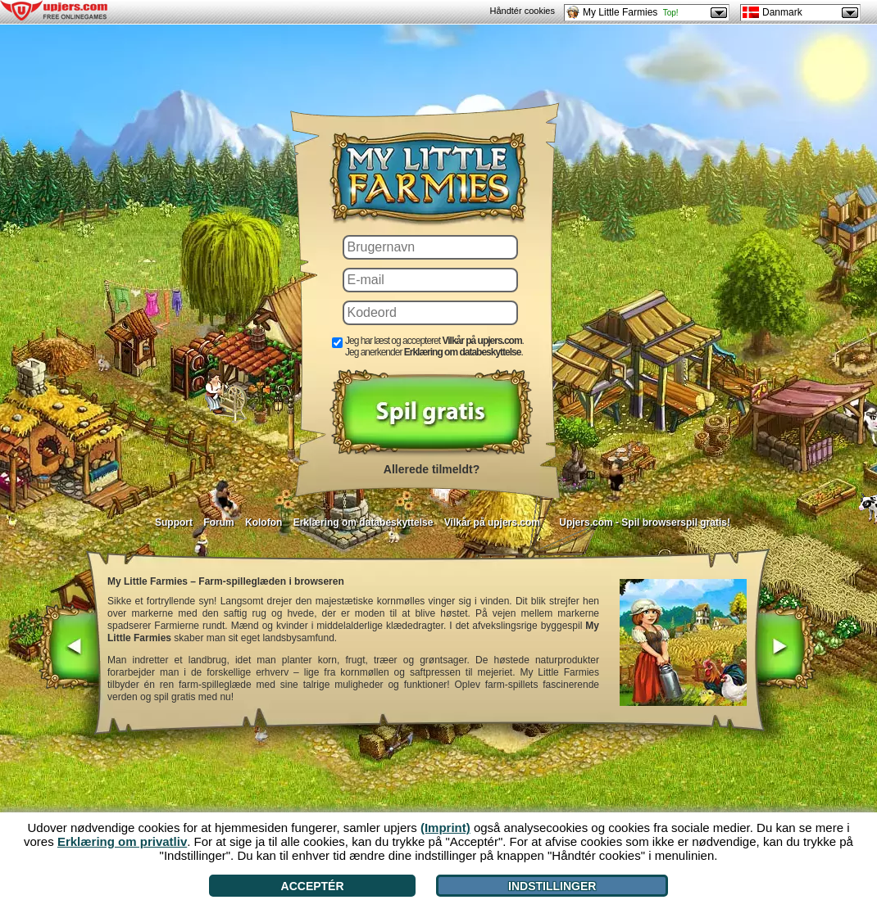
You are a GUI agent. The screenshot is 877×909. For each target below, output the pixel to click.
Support (174, 522)
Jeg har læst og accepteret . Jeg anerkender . (434, 346)
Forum (218, 522)
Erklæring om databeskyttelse (363, 522)
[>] (784, 649)
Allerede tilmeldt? (431, 469)
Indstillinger (552, 886)
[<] (69, 649)
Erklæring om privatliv (122, 841)
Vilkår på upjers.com (492, 522)
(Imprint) (445, 827)
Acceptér (312, 886)
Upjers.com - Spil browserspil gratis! (644, 522)
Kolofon (263, 522)
